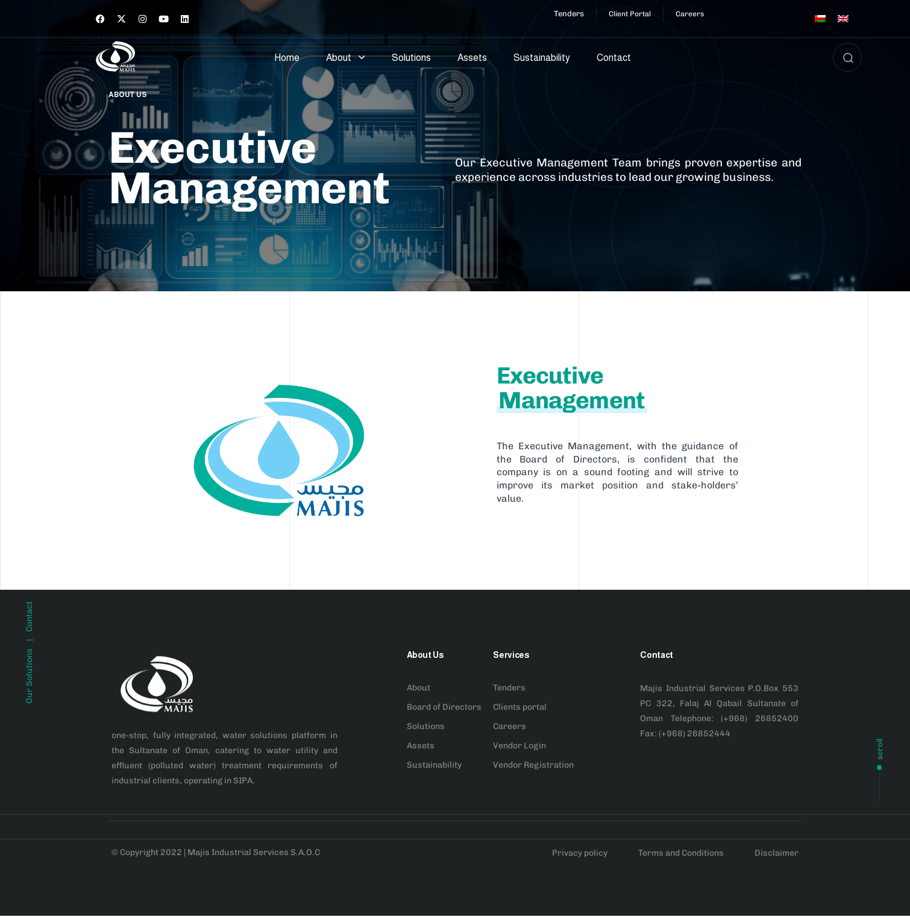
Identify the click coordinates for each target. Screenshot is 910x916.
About (345, 57)
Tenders (509, 687)
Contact (614, 57)
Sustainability (541, 57)
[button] (844, 57)
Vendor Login (519, 745)
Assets (472, 57)
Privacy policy (579, 853)
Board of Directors (444, 706)
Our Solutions (29, 745)
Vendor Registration (533, 764)
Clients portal (520, 706)
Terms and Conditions (681, 853)
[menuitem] (820, 19)
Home (287, 57)
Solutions (411, 57)
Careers (509, 726)
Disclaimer (777, 853)
